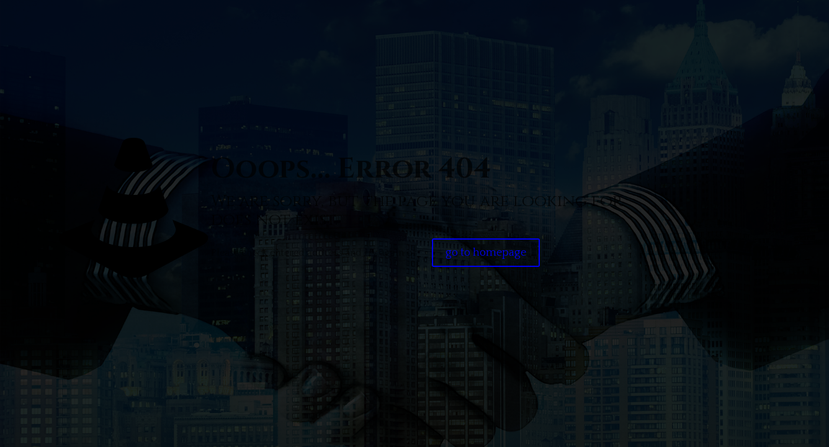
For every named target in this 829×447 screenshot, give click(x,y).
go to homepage (486, 252)
